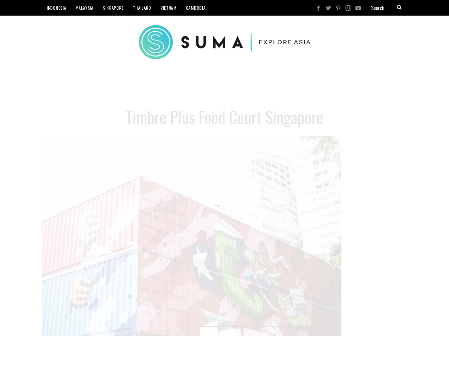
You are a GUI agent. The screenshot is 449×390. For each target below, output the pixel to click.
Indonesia (56, 7)
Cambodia (196, 7)
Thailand (142, 7)
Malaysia (84, 7)
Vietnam (168, 7)
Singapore (113, 7)
